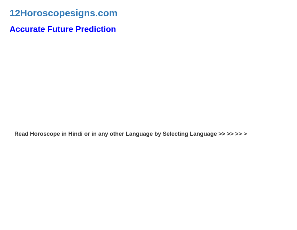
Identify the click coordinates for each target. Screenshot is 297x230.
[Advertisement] (148, 83)
